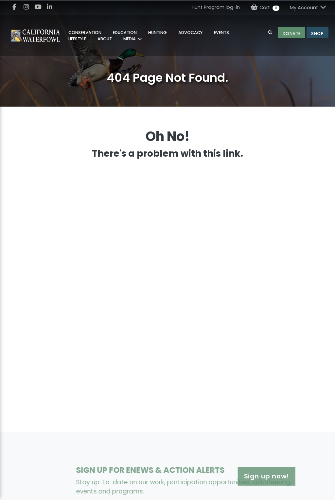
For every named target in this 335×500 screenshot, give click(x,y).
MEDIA (130, 39)
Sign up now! (247, 476)
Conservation (84, 32)
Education (125, 32)
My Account (308, 7)
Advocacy (190, 32)
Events (221, 32)
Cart (264, 7)
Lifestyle (77, 39)
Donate (292, 33)
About (104, 39)
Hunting (157, 32)
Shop (317, 33)
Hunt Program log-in (216, 7)
